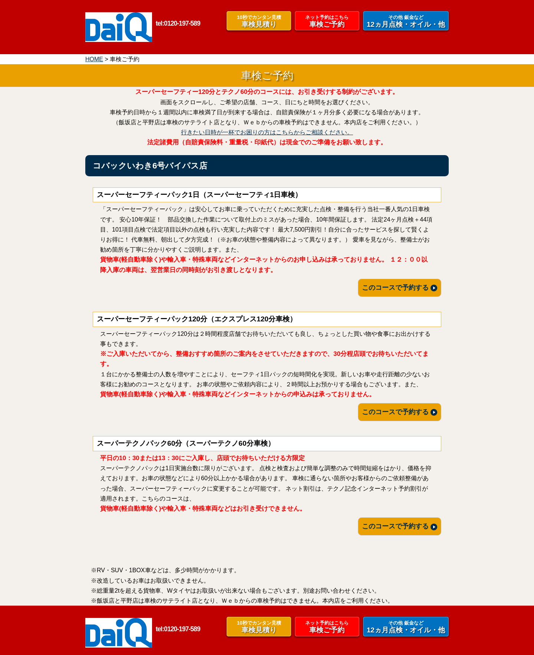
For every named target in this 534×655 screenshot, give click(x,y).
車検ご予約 (327, 21)
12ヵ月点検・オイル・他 (406, 21)
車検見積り (258, 21)
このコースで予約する (399, 287)
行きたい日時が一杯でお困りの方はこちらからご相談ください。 (267, 132)
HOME (94, 59)
